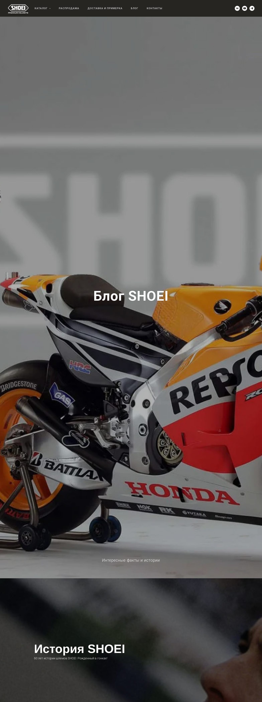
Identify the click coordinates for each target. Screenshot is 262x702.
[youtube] (244, 8)
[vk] (237, 8)
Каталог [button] (41, 8)
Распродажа (69, 8)
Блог (134, 8)
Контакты (154, 8)
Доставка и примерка (105, 8)
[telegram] (251, 8)
